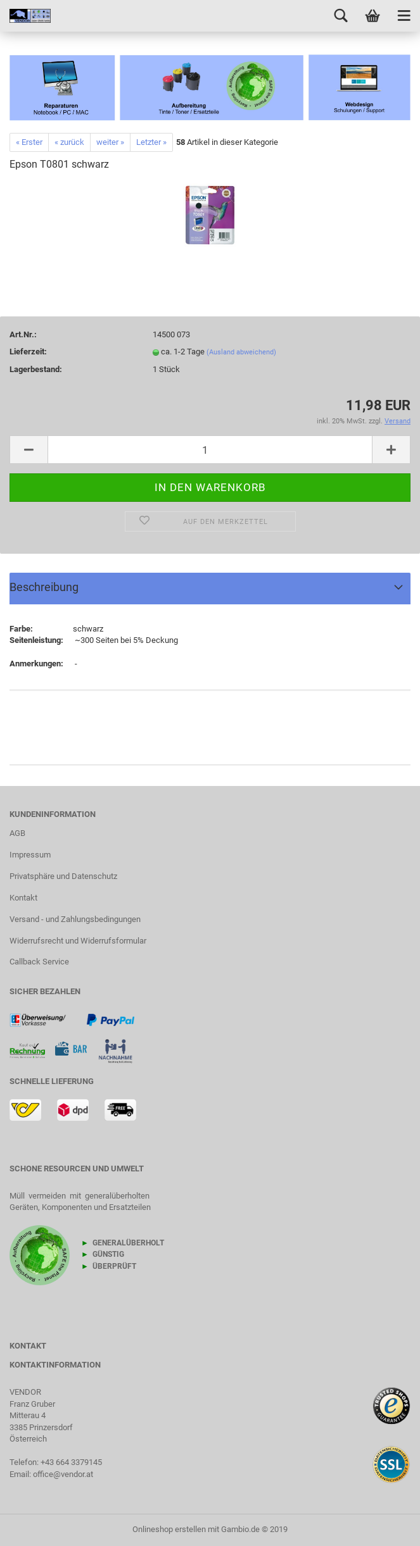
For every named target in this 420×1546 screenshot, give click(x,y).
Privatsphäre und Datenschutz (63, 876)
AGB (17, 833)
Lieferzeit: (28, 351)
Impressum (30, 854)
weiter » (110, 142)
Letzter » (151, 142)
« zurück (69, 142)
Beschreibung (44, 587)
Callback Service (39, 961)
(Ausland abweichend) (241, 352)
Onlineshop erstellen (169, 1529)
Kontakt (23, 897)
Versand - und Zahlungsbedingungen (75, 919)
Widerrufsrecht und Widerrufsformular (78, 940)
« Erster (29, 142)
